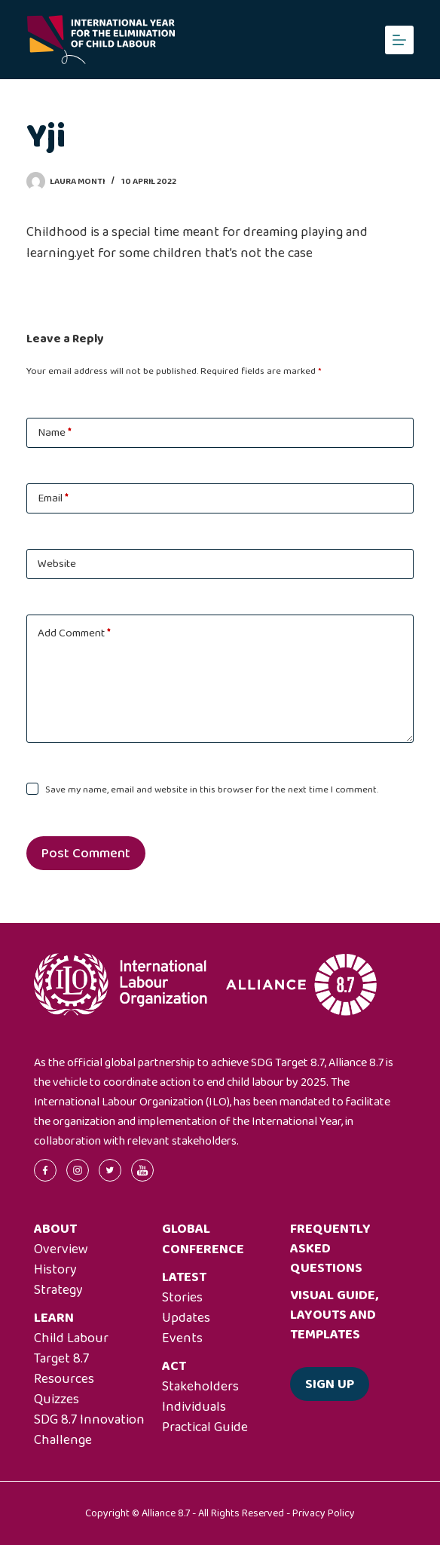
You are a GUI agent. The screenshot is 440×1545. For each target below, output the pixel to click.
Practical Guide (205, 1427)
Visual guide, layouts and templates (334, 1315)
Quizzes (56, 1399)
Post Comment (85, 853)
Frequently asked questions (330, 1249)
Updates (186, 1318)
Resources (64, 1379)
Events (182, 1338)
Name (55, 432)
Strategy (58, 1290)
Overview (61, 1249)
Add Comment (74, 633)
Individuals (194, 1407)
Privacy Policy (323, 1513)
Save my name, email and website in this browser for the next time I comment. (211, 790)
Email (53, 498)
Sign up (329, 1384)
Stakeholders (200, 1386)
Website (57, 564)
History (55, 1269)
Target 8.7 (61, 1358)
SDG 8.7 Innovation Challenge (89, 1430)
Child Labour (71, 1338)
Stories (182, 1297)
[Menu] (399, 40)
